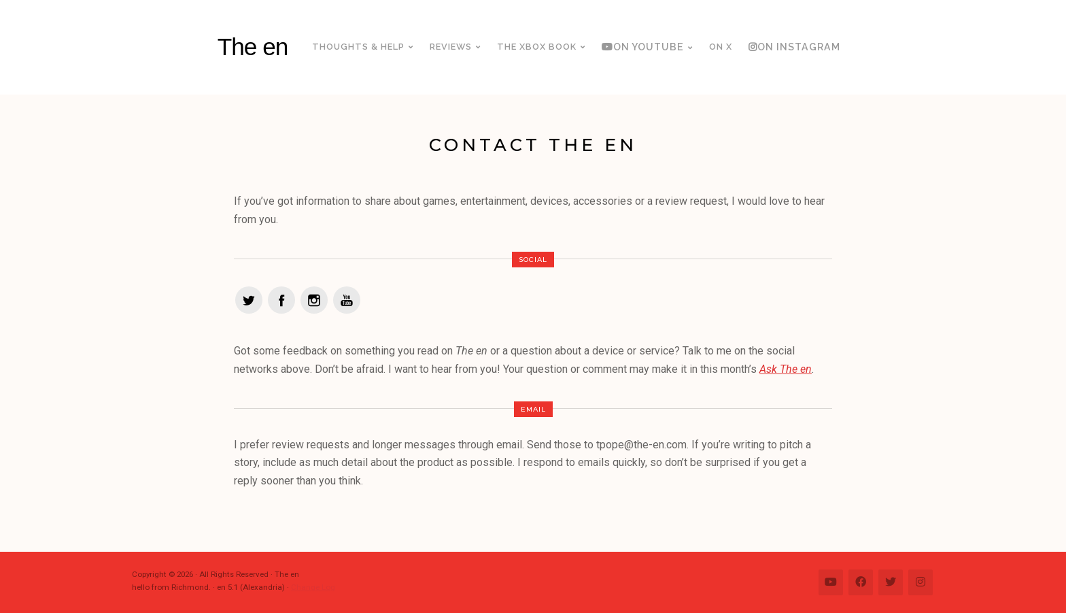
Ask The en (785, 369)
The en (253, 46)
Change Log (313, 587)
